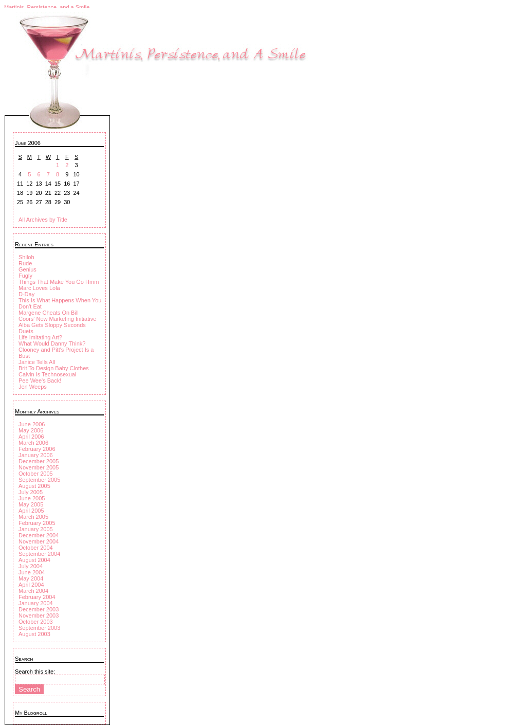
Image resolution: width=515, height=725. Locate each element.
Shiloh (26, 257)
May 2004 (31, 578)
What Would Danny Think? (52, 343)
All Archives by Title (43, 219)
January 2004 (36, 603)
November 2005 (39, 467)
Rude (25, 263)
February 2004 (37, 597)
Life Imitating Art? (40, 337)
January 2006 (36, 455)
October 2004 (36, 548)
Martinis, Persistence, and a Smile (46, 7)
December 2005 (39, 461)
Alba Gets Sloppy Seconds (52, 325)
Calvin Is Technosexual (47, 374)
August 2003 (34, 634)
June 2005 (32, 498)
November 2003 (39, 615)
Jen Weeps (33, 387)
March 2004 (33, 591)
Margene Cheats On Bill (49, 313)
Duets (26, 331)
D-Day (26, 294)
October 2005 (36, 473)
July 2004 (31, 566)
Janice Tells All (37, 362)
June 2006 (32, 424)
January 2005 (36, 529)
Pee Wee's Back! (40, 380)
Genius (27, 269)
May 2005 (31, 504)
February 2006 (37, 449)
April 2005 (31, 511)
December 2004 (39, 535)
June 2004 (32, 572)
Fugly (25, 276)
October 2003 (36, 622)
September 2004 (39, 554)
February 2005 (37, 523)
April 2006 (31, 436)
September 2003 (39, 628)
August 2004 (34, 560)
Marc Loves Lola (39, 288)
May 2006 (31, 430)
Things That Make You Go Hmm (59, 282)
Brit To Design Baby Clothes (54, 368)
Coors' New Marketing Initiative (57, 319)
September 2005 (39, 480)
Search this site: (35, 671)
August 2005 (34, 486)
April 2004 (31, 585)
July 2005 (31, 492)
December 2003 (39, 609)
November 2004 (39, 541)
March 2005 (33, 517)
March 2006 (33, 443)
